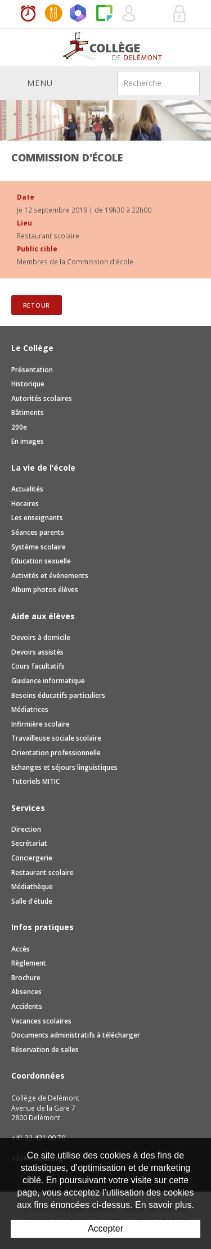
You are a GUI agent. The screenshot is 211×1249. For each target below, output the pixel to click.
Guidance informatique (48, 681)
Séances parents (37, 532)
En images (27, 441)
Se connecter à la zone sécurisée (180, 14)
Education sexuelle (41, 561)
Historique (27, 384)
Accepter (105, 1228)
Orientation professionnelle (56, 752)
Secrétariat (29, 843)
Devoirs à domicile (40, 637)
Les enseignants (37, 517)
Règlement (28, 963)
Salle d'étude (31, 901)
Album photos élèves (44, 589)
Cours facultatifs (38, 666)
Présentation (32, 370)
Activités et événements (49, 575)
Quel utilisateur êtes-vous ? (129, 14)
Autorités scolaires (41, 398)
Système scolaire (38, 547)
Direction (26, 829)
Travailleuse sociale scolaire (56, 738)
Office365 (79, 14)
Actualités (27, 489)
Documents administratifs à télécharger (75, 1035)
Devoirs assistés (37, 652)
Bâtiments (27, 412)
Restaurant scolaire (42, 872)
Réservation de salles (154, 14)
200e (19, 427)
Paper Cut (104, 14)
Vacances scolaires (41, 1021)
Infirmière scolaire (40, 724)
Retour (37, 305)
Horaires (28, 14)
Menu (32, 82)
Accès (20, 949)
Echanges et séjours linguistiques (64, 767)
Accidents (26, 1006)
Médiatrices (29, 709)
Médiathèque (32, 886)
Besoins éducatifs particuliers (58, 695)
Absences (26, 992)
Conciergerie (31, 858)
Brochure (26, 977)
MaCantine (53, 14)
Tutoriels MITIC (35, 781)
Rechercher (183, 82)
